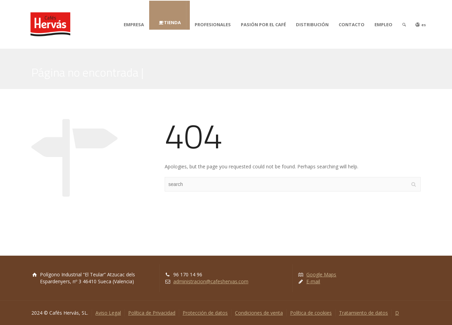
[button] (11, 10)
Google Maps (321, 274)
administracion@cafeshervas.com (210, 281)
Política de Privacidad (151, 312)
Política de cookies (311, 312)
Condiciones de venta (259, 312)
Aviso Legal (108, 312)
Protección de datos (205, 312)
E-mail (313, 281)
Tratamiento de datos (363, 312)
